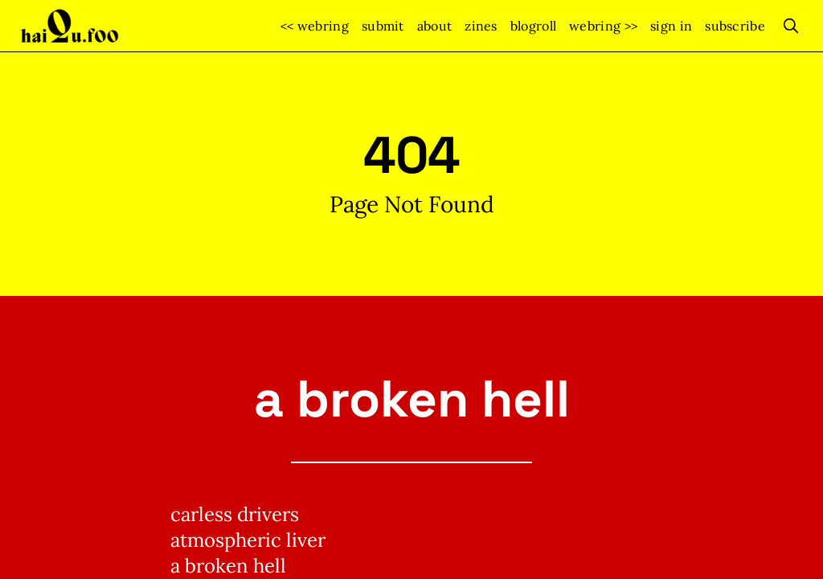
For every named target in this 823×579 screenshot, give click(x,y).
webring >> (603, 26)
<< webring (314, 26)
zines (481, 26)
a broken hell (412, 399)
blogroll (533, 26)
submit (383, 26)
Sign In (671, 26)
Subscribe (735, 26)
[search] (791, 26)
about (434, 26)
